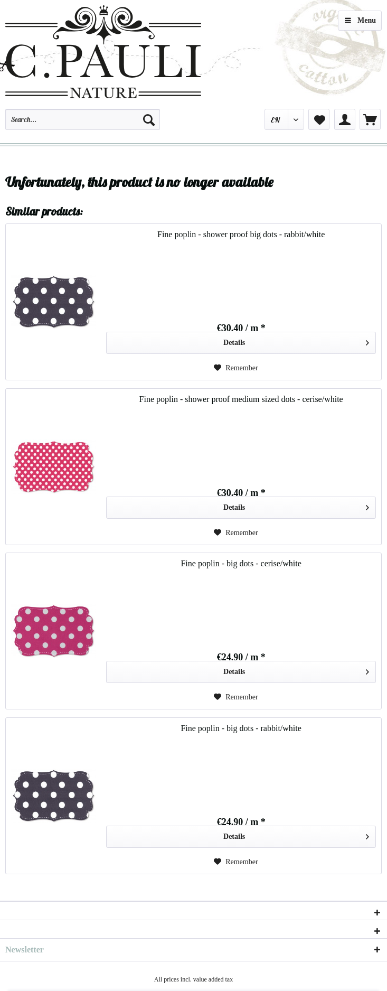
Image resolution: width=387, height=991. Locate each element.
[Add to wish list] (236, 368)
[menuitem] (82, 124)
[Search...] (82, 119)
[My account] (344, 119)
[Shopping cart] (370, 119)
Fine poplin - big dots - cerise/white (241, 563)
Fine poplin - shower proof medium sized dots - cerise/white (241, 399)
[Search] (149, 119)
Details (296, 340)
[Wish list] (318, 119)
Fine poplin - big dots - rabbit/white (241, 728)
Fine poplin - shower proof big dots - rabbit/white (241, 234)
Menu (360, 18)
